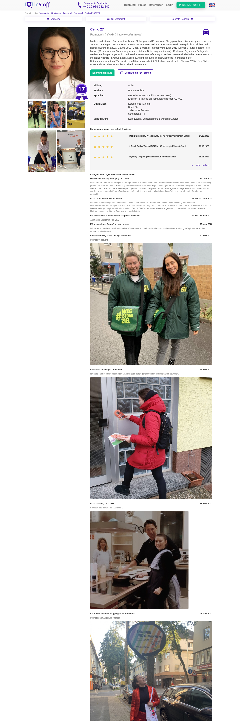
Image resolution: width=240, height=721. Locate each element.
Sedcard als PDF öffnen (135, 72)
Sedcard (78, 13)
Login (169, 4)
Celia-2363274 (92, 13)
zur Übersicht (116, 19)
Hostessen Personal (61, 13)
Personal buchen (190, 5)
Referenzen (156, 4)
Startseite (44, 13)
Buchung (130, 4)
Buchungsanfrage (102, 72)
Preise (142, 4)
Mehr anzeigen (202, 165)
